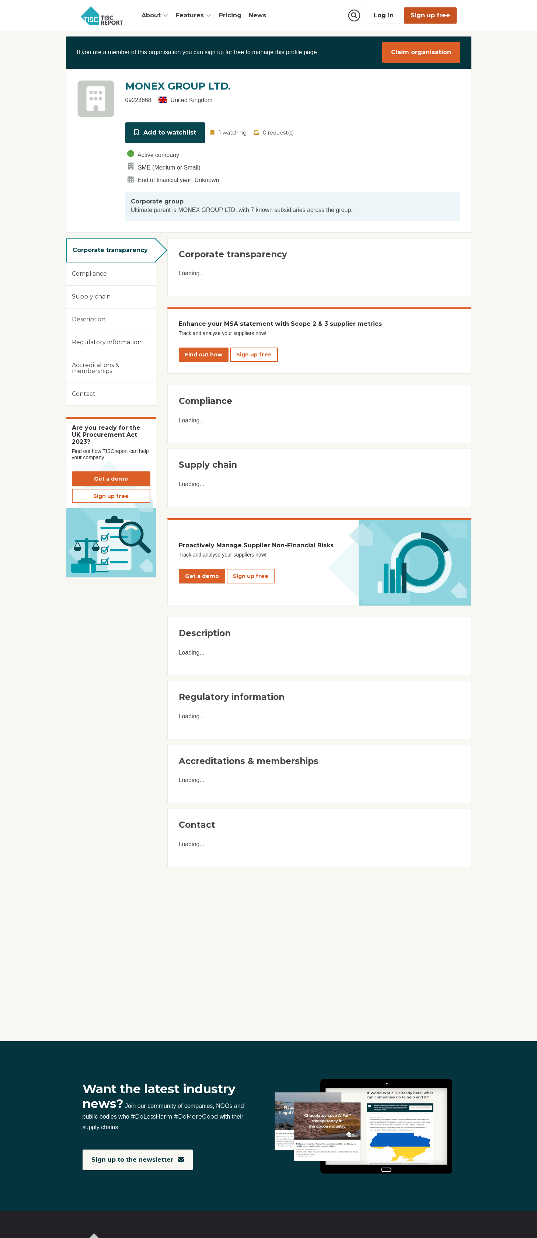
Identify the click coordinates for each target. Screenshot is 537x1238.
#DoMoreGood (196, 1116)
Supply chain (91, 295)
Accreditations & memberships (95, 367)
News (257, 15)
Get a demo (111, 478)
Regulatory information (107, 341)
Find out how (203, 354)
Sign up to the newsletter (137, 1159)
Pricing (230, 15)
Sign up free (430, 15)
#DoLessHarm (151, 1116)
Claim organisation (421, 52)
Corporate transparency (110, 249)
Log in (384, 15)
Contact (83, 393)
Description (88, 318)
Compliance (89, 272)
